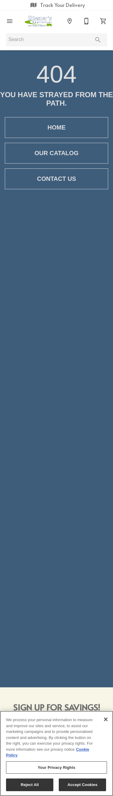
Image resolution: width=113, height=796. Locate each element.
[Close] (105, 719)
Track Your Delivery (56, 4)
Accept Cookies (82, 784)
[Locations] (69, 21)
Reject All (30, 784)
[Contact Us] (86, 21)
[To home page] (39, 21)
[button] (9, 21)
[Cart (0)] (103, 21)
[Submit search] (98, 39)
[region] (56, 753)
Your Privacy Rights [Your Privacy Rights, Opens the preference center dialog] (56, 767)
